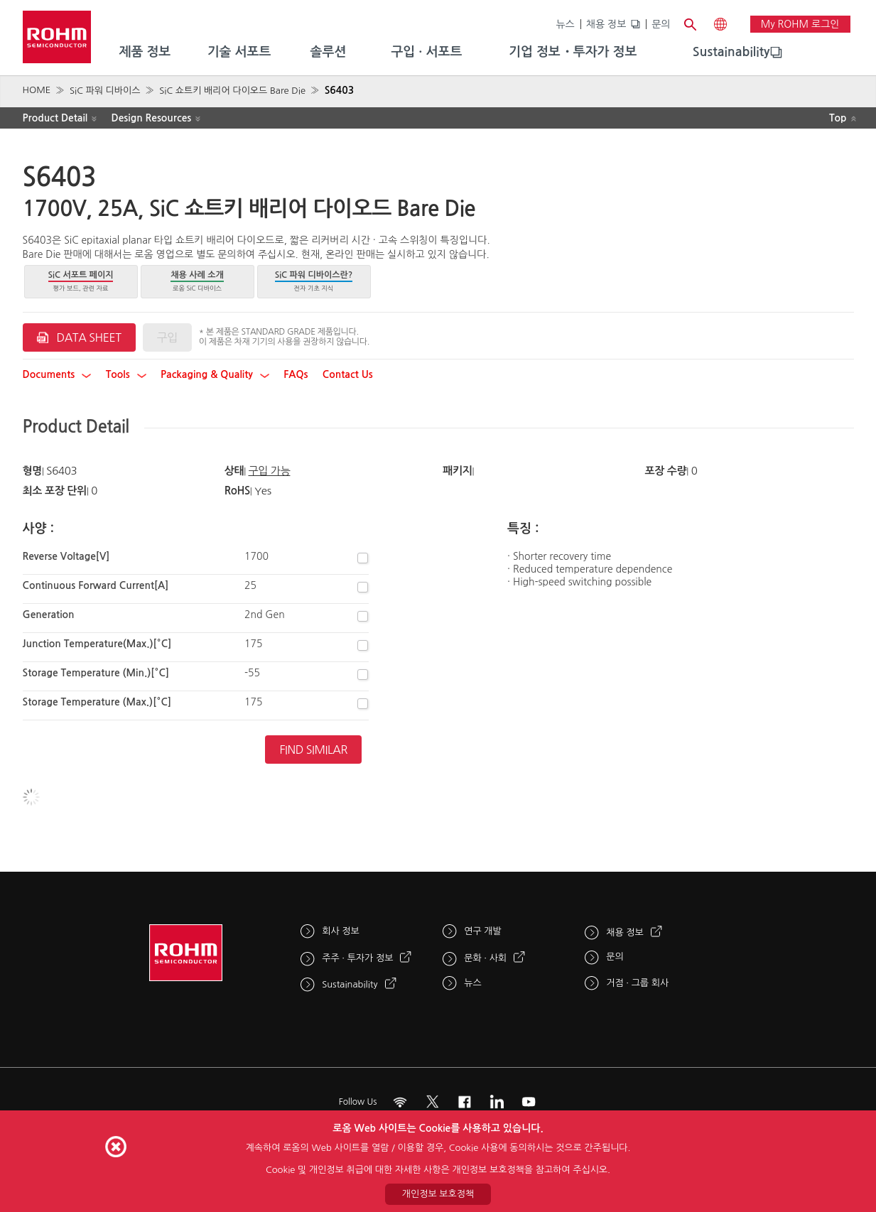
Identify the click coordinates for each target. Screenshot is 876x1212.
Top (838, 118)
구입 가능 (269, 470)
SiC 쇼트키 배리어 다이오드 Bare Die (232, 90)
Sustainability (731, 51)
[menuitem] (731, 52)
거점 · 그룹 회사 (637, 983)
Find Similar (313, 749)
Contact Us (348, 374)
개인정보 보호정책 (438, 1194)
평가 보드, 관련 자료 (81, 281)
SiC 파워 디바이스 (105, 90)
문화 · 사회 (485, 958)
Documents (57, 374)
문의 (660, 24)
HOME (37, 89)
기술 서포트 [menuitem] (239, 51)
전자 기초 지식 (314, 281)
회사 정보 (340, 931)
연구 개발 (483, 931)
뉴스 (565, 24)
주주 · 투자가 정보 (357, 958)
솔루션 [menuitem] (328, 51)
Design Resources (152, 118)
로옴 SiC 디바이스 (197, 281)
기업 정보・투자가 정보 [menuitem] (573, 51)
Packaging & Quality (215, 374)
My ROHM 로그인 (800, 24)
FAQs (295, 374)
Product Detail (55, 118)
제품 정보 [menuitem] (145, 51)
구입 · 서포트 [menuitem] (426, 51)
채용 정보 (606, 24)
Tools (126, 374)
